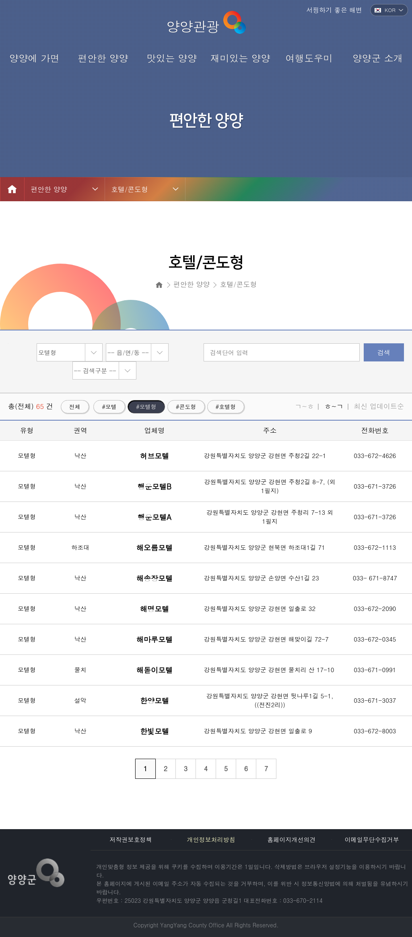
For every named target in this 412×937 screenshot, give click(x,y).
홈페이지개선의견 (291, 839)
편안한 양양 (49, 189)
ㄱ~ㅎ (304, 406)
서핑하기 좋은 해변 (334, 9)
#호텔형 (226, 406)
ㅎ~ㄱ (333, 406)
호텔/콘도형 (129, 189)
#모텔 (109, 406)
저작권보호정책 (131, 839)
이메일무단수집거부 (372, 839)
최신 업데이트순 (379, 406)
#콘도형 (186, 406)
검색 (383, 352)
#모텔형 (146, 406)
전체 (74, 406)
